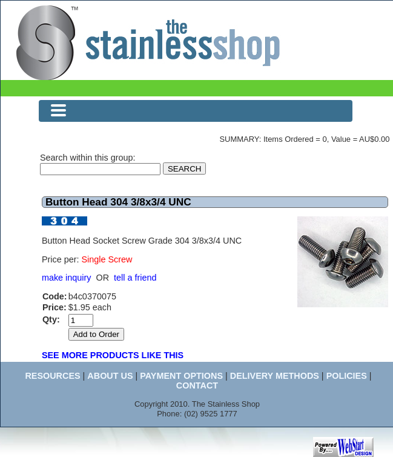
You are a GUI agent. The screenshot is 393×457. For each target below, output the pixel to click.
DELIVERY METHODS (274, 376)
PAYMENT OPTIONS (181, 376)
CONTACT (197, 385)
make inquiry (66, 277)
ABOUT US (110, 376)
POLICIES (346, 376)
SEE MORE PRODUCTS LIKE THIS (112, 355)
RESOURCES (52, 376)
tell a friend (135, 277)
